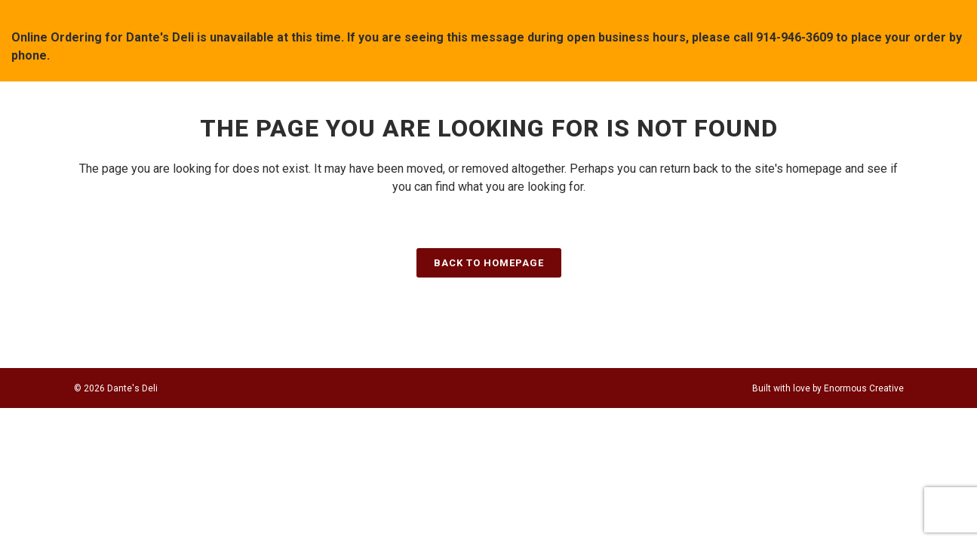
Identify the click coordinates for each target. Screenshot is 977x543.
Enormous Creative (864, 388)
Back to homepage (489, 262)
